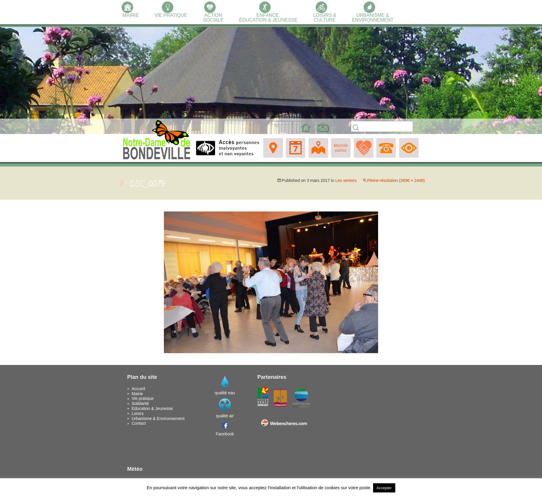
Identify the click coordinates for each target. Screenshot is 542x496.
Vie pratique (143, 398)
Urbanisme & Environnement (158, 418)
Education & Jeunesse (152, 408)
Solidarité (140, 403)
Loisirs (137, 413)
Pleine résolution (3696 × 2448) (396, 180)
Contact (139, 423)
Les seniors (346, 180)
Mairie (137, 393)
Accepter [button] (384, 488)
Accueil (138, 388)
